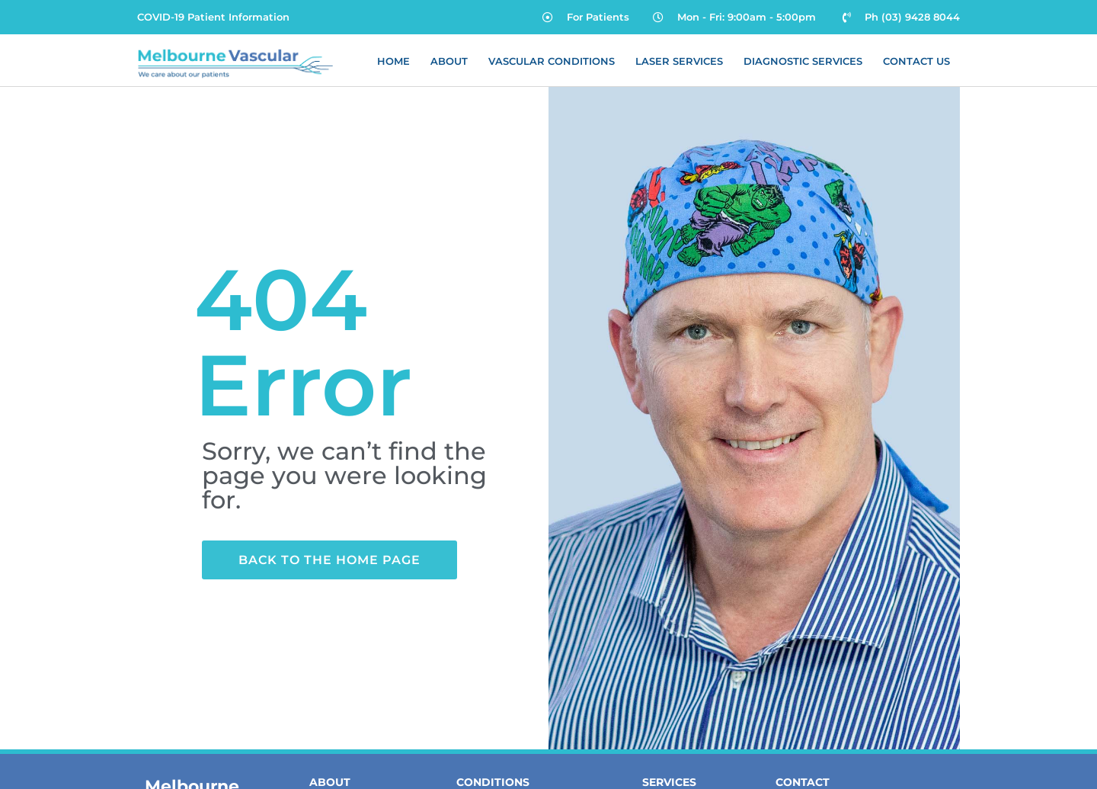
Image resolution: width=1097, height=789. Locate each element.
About (449, 61)
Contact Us (916, 61)
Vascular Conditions (551, 61)
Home (393, 61)
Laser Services (679, 61)
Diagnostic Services (803, 61)
